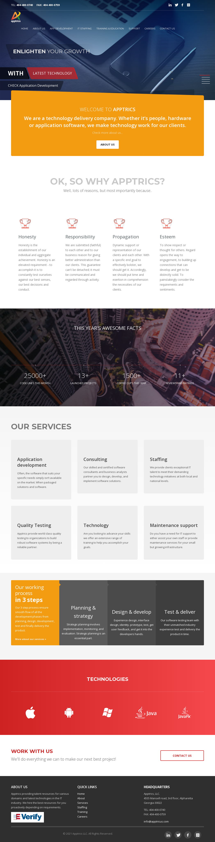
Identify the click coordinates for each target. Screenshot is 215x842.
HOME (24, 28)
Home (81, 794)
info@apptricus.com (156, 821)
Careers (82, 816)
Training (82, 812)
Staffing (82, 807)
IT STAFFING (85, 28)
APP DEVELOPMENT (61, 28)
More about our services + (30, 639)
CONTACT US (167, 28)
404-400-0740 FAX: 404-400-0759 (37, 5)
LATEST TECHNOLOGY (52, 73)
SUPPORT (134, 28)
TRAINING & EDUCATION (110, 28)
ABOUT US (39, 28)
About (81, 798)
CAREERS (150, 28)
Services (82, 803)
